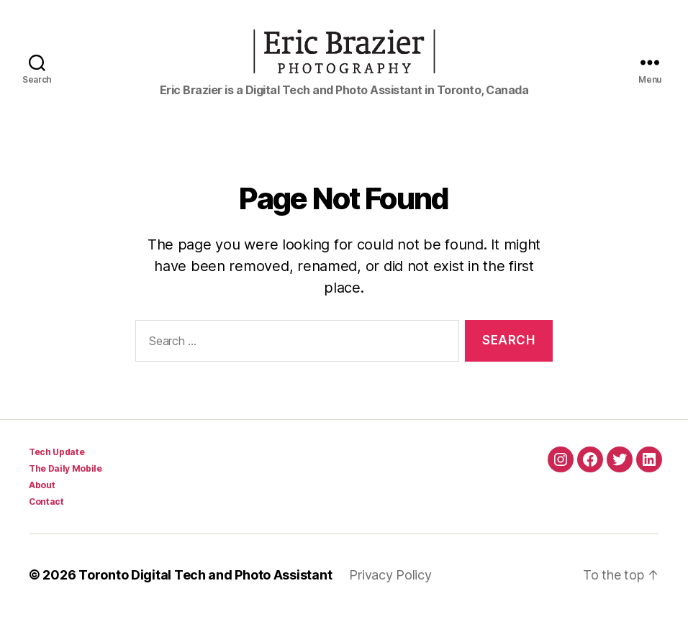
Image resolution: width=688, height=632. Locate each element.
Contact (46, 518)
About (42, 501)
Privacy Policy (390, 591)
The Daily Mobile (65, 485)
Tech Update (56, 468)
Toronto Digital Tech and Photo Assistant (205, 591)
